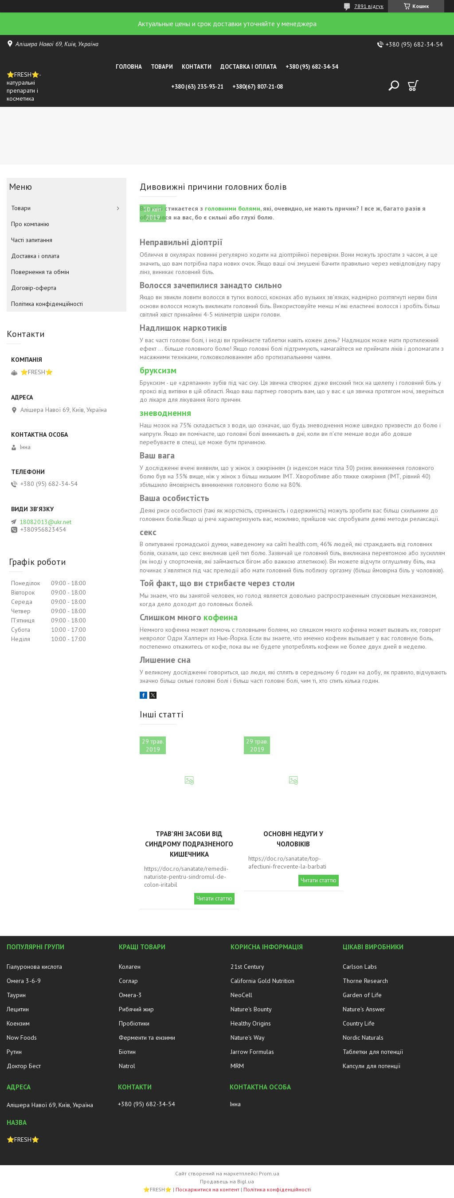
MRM (237, 1066)
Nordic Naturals (363, 1037)
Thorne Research (365, 981)
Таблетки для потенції (373, 1052)
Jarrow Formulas (252, 1052)
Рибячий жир (136, 1009)
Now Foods (22, 1037)
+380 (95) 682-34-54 (312, 66)
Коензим (18, 1023)
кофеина (221, 616)
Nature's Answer (364, 1009)
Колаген (130, 967)
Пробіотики (134, 1023)
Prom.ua (269, 1173)
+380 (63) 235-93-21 (197, 86)
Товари (162, 66)
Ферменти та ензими (147, 1037)
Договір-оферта (33, 288)
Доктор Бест (24, 1066)
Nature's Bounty (251, 1009)
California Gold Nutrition (262, 981)
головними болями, (233, 208)
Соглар (128, 981)
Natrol (127, 1066)
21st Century (247, 967)
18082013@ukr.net (45, 521)
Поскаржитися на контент (207, 1189)
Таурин (16, 995)
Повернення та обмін (40, 272)
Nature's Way (248, 1037)
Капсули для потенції (371, 1066)
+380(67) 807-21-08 (257, 86)
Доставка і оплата (248, 66)
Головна (129, 66)
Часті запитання (31, 240)
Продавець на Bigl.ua (227, 1181)
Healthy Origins (251, 1023)
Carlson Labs (360, 967)
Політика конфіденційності (47, 304)
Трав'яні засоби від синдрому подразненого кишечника (189, 844)
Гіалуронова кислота (34, 967)
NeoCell (241, 995)
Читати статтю (214, 898)
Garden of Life (362, 995)
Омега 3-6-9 (24, 981)
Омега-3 (130, 995)
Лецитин (18, 1009)
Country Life (359, 1023)
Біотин (127, 1052)
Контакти (196, 66)
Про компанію (30, 224)
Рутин (14, 1052)
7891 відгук (369, 6)
